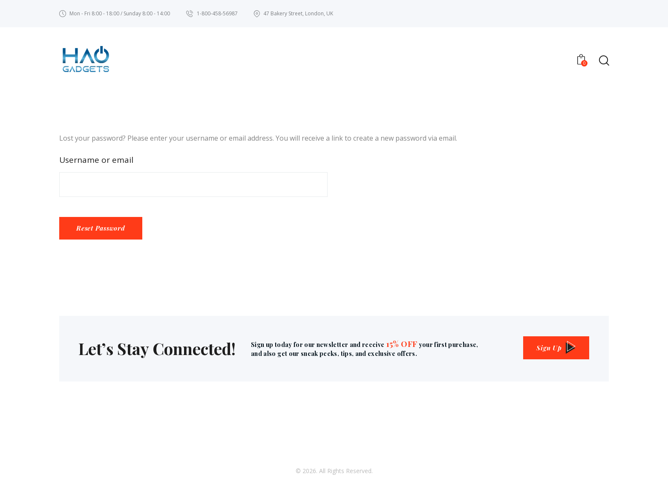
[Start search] (603, 61)
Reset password (102, 230)
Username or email (96, 160)
